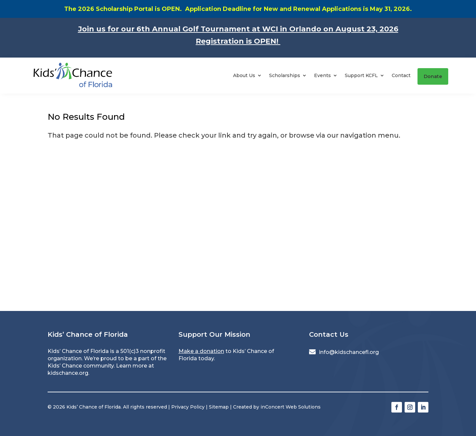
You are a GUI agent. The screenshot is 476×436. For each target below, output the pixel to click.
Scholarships (284, 75)
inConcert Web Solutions (290, 407)
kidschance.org (68, 373)
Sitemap (219, 407)
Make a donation (201, 351)
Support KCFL (361, 75)
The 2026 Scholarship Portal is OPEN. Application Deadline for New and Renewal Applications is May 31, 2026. (238, 9)
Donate (433, 76)
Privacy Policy (188, 407)
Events (322, 75)
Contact (401, 75)
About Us (244, 75)
